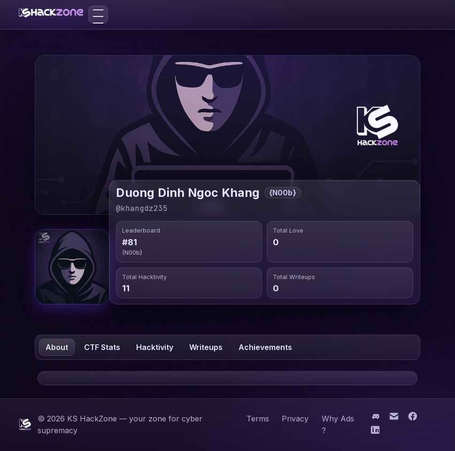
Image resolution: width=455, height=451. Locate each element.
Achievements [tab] (265, 347)
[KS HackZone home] (51, 14)
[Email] (395, 418)
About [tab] (57, 347)
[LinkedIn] (375, 432)
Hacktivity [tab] (154, 347)
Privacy (295, 418)
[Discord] (376, 418)
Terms (258, 418)
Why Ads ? (338, 424)
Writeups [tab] (206, 347)
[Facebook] (413, 418)
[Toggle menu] (98, 14)
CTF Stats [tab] (102, 347)
